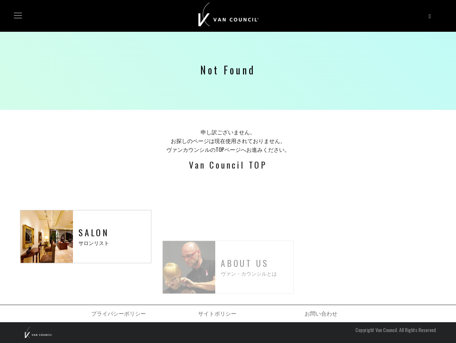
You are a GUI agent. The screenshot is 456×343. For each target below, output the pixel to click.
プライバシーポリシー (118, 313)
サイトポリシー (217, 313)
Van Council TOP (228, 164)
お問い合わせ (321, 313)
